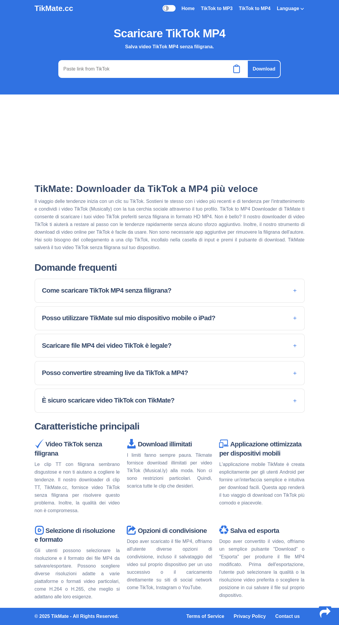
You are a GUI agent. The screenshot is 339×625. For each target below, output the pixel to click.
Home (188, 8)
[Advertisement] (170, 138)
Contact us (287, 616)
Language (290, 8)
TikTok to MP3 (217, 8)
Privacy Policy (250, 616)
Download (264, 68)
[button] (169, 290)
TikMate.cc (54, 8)
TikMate (60, 616)
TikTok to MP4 (255, 8)
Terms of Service (205, 616)
